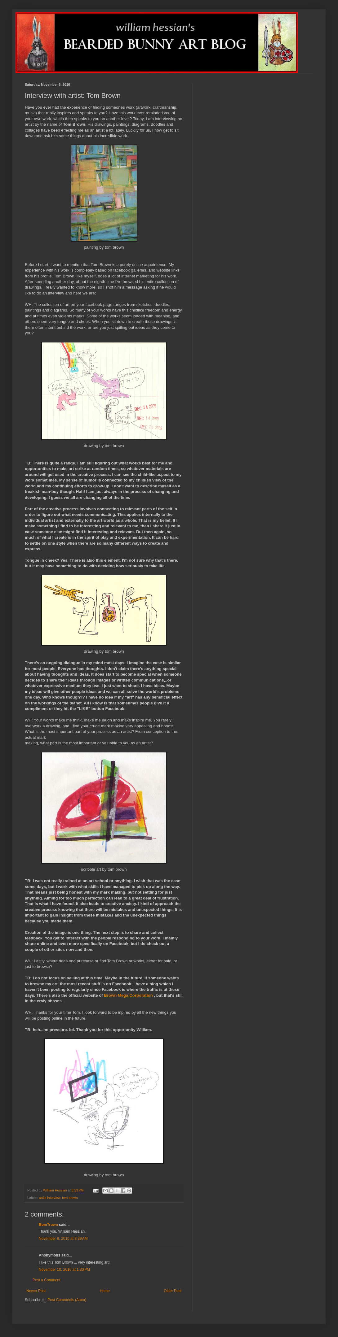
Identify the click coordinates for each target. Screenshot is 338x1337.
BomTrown (48, 1224)
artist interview (49, 1198)
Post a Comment (46, 1280)
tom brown (70, 1198)
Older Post (172, 1291)
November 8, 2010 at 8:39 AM (63, 1238)
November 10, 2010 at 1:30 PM (64, 1269)
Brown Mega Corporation (128, 995)
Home (105, 1291)
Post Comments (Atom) (66, 1300)
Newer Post (36, 1291)
